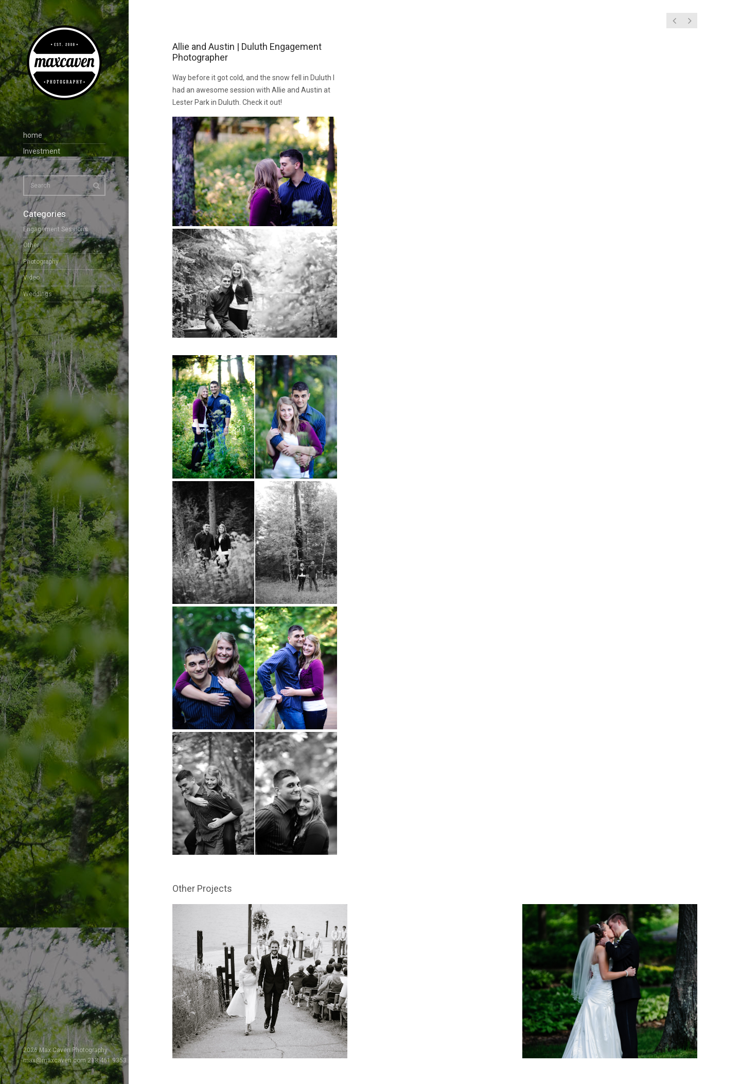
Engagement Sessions (55, 229)
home (32, 135)
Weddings (37, 294)
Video (31, 277)
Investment (41, 151)
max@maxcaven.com (54, 1060)
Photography (41, 261)
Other (31, 245)
